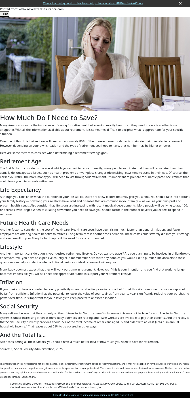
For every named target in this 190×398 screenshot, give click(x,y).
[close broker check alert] (180, 3)
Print (4, 14)
